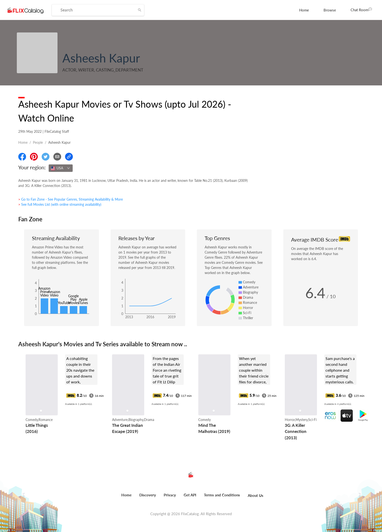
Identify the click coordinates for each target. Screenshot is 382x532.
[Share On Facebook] (22, 157)
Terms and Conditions (222, 495)
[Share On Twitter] (45, 157)
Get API (190, 495)
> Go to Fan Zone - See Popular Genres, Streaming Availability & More (70, 199)
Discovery (147, 495)
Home (304, 10)
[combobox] (60, 168)
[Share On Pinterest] (34, 157)
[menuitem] (304, 10)
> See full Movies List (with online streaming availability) (59, 204)
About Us (255, 495)
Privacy (170, 495)
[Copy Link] (69, 157)
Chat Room (361, 9)
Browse (330, 10)
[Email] (57, 157)
